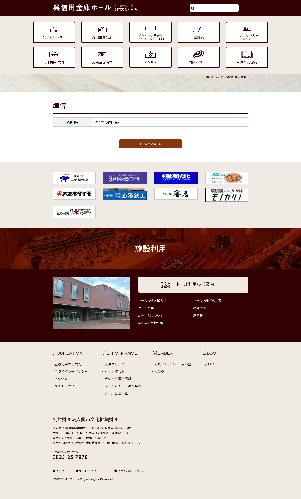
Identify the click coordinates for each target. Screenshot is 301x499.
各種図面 (199, 308)
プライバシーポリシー (71, 371)
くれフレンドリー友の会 (172, 364)
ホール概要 (146, 308)
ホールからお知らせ (152, 300)
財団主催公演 (114, 371)
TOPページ (211, 77)
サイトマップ (64, 385)
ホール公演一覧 (229, 77)
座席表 (198, 315)
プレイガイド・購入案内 (122, 385)
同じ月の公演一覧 (150, 144)
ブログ (209, 364)
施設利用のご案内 (67, 364)
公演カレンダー (116, 364)
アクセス (61, 378)
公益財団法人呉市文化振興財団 (85, 419)
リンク (159, 371)
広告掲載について (150, 315)
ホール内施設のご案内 (209, 300)
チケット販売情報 (117, 378)
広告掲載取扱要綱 (150, 322)
